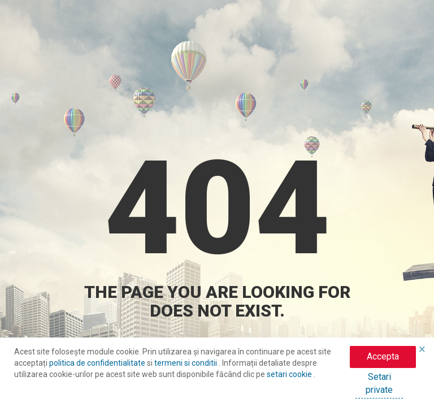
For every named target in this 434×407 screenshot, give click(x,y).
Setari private (379, 383)
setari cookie (290, 374)
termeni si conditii (186, 362)
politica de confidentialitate (98, 362)
